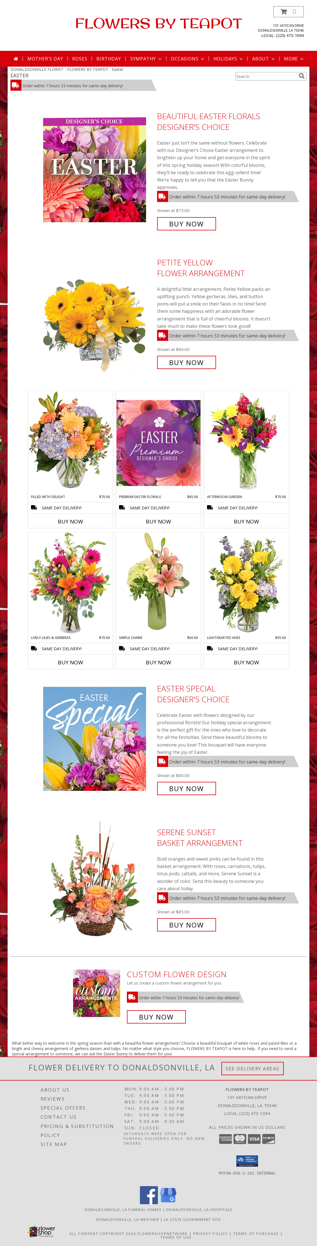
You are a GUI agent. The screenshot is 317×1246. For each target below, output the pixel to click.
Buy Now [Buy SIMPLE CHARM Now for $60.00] (158, 662)
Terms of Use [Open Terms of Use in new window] (176, 1237)
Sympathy (146, 59)
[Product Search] (266, 76)
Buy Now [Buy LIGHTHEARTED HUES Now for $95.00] (246, 662)
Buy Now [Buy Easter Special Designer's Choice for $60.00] (186, 788)
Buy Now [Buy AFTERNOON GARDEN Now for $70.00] (246, 521)
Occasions (188, 59)
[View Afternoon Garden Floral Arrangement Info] (246, 442)
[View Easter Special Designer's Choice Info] (98, 738)
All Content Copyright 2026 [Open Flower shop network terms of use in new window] (102, 1233)
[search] (301, 76)
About (264, 59)
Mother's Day (45, 59)
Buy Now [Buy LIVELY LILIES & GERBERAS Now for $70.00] (70, 662)
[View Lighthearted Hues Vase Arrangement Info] (246, 583)
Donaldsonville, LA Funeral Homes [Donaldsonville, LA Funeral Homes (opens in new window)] (123, 1209)
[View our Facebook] (149, 1202)
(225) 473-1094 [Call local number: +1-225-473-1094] (290, 35)
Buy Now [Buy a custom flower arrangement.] (156, 1017)
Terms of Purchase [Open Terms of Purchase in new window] (256, 1233)
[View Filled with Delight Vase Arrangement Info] (70, 442)
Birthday (108, 59)
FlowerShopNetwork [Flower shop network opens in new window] (162, 1233)
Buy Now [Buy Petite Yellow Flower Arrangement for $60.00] (186, 362)
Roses (79, 59)
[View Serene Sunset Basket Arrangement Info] (98, 878)
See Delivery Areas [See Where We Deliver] (252, 1068)
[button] (288, 11)
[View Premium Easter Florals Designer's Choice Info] (158, 442)
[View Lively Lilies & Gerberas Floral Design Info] (70, 583)
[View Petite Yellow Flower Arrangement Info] (98, 312)
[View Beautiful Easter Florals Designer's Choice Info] (98, 170)
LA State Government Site (192, 1219)
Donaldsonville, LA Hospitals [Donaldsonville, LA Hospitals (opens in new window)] (199, 1209)
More (294, 59)
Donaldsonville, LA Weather (127, 1219)
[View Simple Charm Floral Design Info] (158, 583)
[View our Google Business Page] (168, 1202)
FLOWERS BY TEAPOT (158, 23)
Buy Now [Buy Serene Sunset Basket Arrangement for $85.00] (186, 924)
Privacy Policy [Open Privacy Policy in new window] (210, 1233)
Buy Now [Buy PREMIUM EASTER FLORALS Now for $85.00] (158, 521)
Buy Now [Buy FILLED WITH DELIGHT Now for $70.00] (70, 521)
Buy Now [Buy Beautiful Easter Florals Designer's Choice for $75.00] (186, 223)
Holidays (228, 59)
